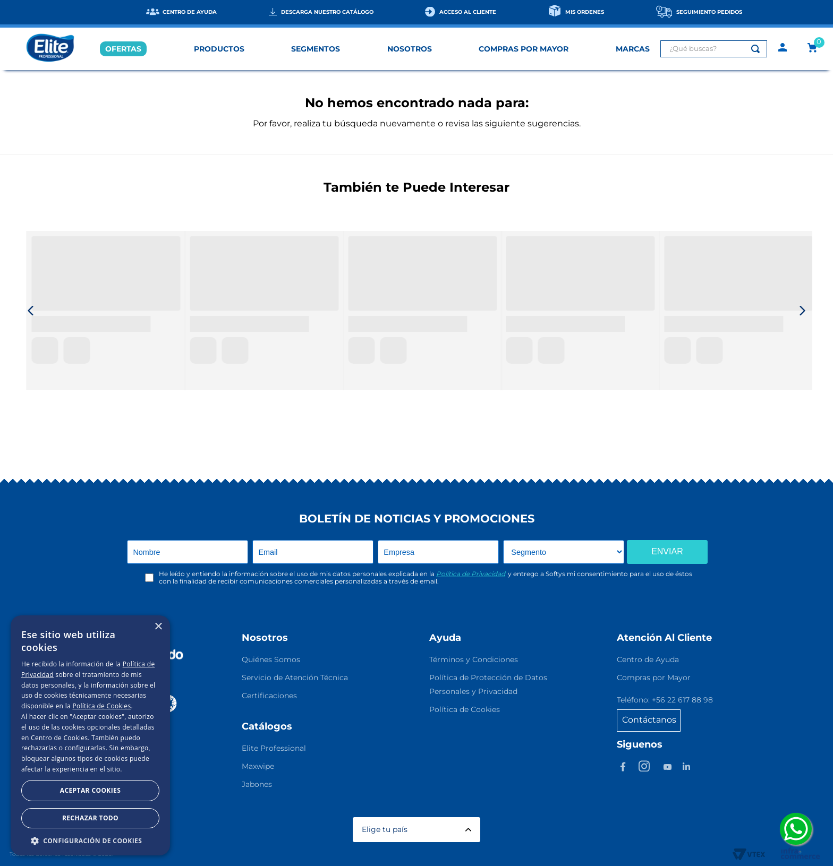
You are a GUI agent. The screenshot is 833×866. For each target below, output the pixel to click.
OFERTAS (123, 49)
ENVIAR (667, 551)
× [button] (158, 627)
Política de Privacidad (470, 574)
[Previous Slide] (31, 310)
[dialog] (90, 735)
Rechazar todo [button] (90, 817)
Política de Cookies (101, 705)
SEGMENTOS (315, 49)
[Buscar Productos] (757, 49)
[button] (90, 840)
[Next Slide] (802, 310)
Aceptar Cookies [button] (90, 790)
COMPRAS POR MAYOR (523, 49)
